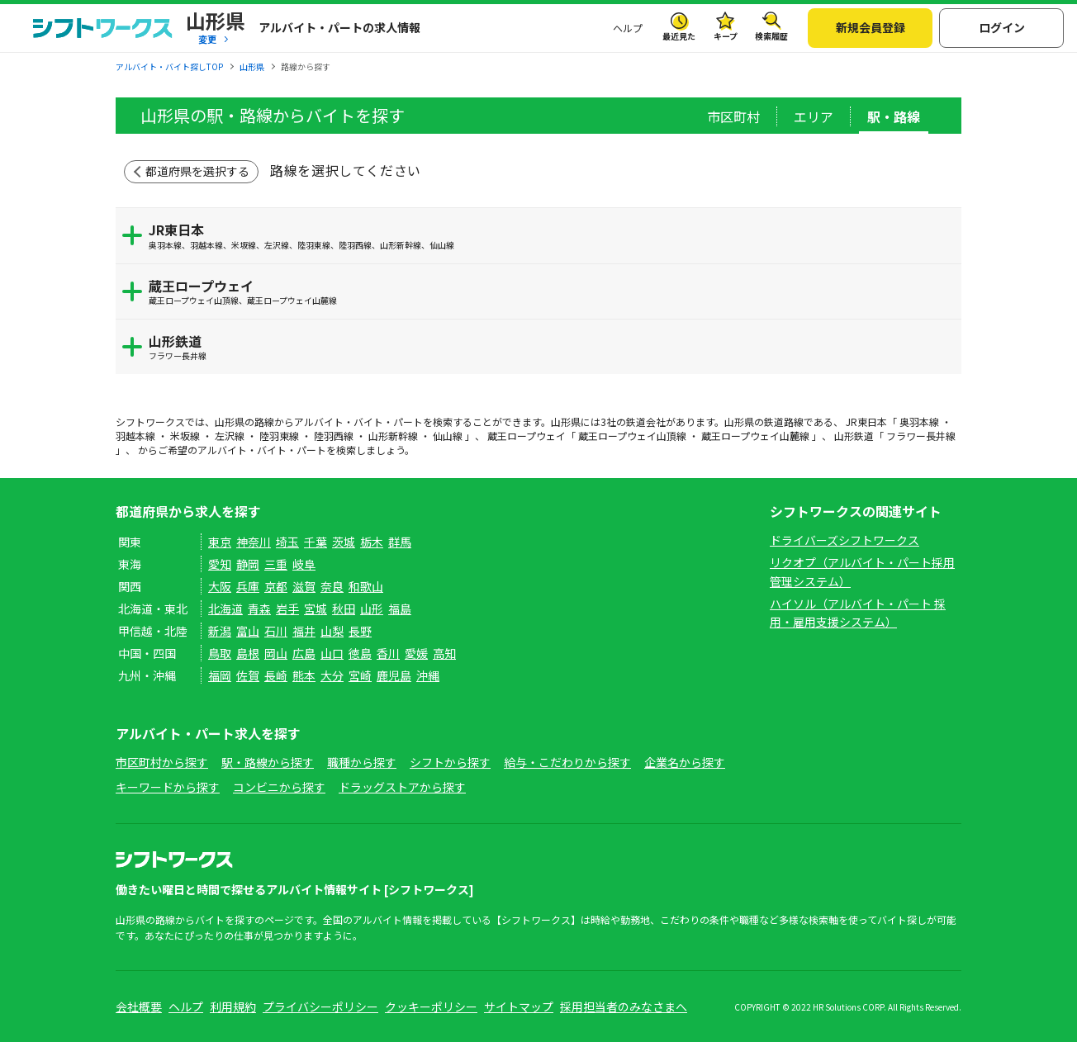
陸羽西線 (333, 436)
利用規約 (233, 1006)
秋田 (343, 608)
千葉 (315, 541)
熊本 (304, 675)
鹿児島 (394, 675)
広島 (304, 653)
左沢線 (229, 436)
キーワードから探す (168, 787)
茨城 (343, 541)
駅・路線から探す (267, 762)
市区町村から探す (162, 762)
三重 (275, 564)
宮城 (315, 608)
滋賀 (304, 586)
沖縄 (427, 675)
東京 (219, 541)
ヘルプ (628, 28)
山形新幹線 (393, 436)
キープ (726, 36)
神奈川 (253, 541)
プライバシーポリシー (320, 1006)
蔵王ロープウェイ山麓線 (755, 436)
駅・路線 (893, 116)
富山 (247, 631)
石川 (275, 631)
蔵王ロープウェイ (551, 291)
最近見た (678, 36)
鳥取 (219, 653)
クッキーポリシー (431, 1006)
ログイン (1002, 27)
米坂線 (185, 436)
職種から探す (361, 762)
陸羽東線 (279, 436)
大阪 (219, 586)
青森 (259, 608)
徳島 (360, 653)
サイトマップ (518, 1006)
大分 (332, 675)
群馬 (399, 541)
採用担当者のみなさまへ (623, 1006)
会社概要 (139, 1006)
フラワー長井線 (921, 436)
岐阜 (304, 564)
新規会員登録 (870, 27)
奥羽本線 (919, 421)
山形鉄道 (551, 346)
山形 (371, 608)
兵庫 (247, 586)
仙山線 (448, 436)
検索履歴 (771, 36)
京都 (275, 586)
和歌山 (366, 586)
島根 (247, 653)
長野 (360, 631)
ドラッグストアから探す (402, 787)
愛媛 (416, 653)
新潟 (219, 631)
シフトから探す (450, 762)
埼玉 (287, 541)
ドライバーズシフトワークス (844, 540)
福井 (304, 631)
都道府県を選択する (197, 171)
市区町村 (733, 116)
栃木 (371, 541)
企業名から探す (684, 762)
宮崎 (360, 675)
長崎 (275, 675)
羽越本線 (135, 436)
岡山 (275, 653)
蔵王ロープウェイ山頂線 (632, 436)
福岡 (219, 675)
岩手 (287, 608)
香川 (388, 653)
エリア (813, 116)
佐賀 (247, 675)
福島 (399, 608)
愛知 (219, 564)
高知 (444, 653)
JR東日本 (551, 235)
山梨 (332, 631)
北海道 (225, 608)
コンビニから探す (279, 787)
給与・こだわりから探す (567, 762)
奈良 (332, 586)
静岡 (247, 564)
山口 (332, 653)
